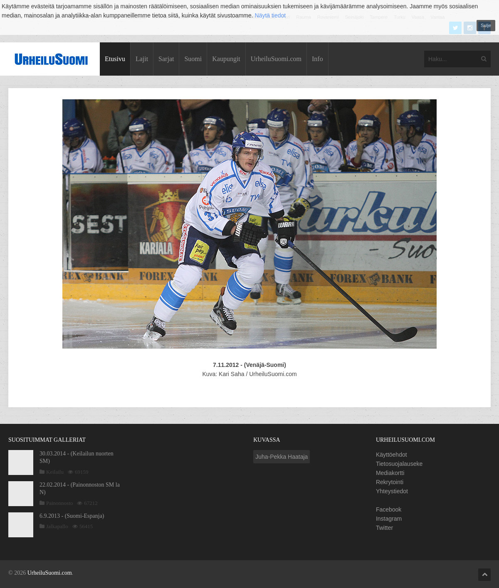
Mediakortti (390, 473)
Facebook (388, 509)
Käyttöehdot (391, 454)
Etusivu (115, 58)
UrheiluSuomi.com (276, 58)
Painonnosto (59, 503)
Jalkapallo (57, 526)
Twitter (384, 527)
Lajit (142, 58)
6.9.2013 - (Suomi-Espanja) (72, 516)
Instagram (389, 518)
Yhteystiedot (392, 491)
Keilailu (55, 472)
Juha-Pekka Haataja (281, 456)
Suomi (193, 58)
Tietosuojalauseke (399, 463)
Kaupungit (226, 58)
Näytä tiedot (270, 15)
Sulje (486, 25)
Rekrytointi (389, 482)
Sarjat (166, 58)
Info (317, 58)
